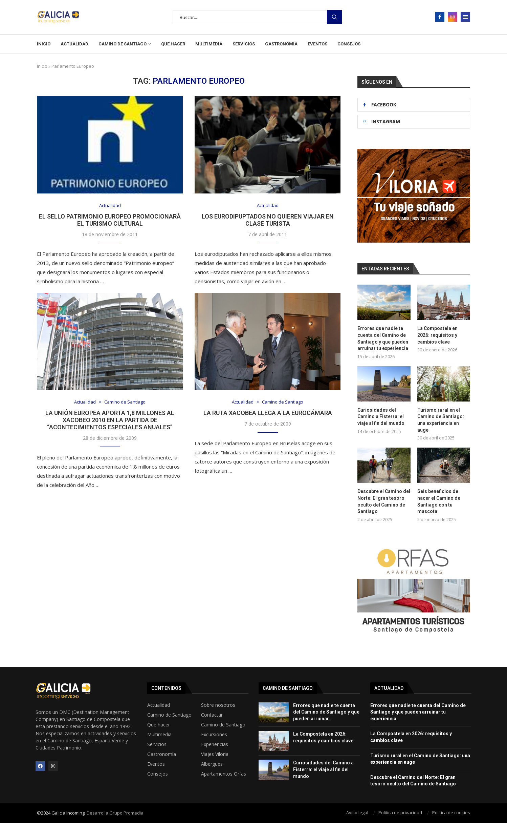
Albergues (212, 763)
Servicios (244, 43)
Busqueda (334, 17)
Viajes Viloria (214, 754)
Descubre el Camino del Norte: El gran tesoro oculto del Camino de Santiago (383, 501)
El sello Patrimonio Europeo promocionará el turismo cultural (110, 220)
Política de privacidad (400, 812)
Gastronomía (281, 43)
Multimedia (208, 43)
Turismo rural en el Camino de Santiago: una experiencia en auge (440, 420)
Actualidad (74, 43)
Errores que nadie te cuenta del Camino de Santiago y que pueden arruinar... (326, 711)
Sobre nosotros (218, 704)
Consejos (348, 43)
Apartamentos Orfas (223, 773)
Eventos (317, 43)
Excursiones (214, 734)
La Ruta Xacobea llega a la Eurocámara (267, 412)
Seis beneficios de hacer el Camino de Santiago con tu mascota (438, 501)
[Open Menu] (465, 17)
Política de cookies (451, 812)
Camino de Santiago (122, 43)
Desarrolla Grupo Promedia (115, 813)
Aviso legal (357, 812)
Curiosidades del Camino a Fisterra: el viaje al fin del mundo (380, 416)
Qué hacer (173, 43)
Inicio (43, 43)
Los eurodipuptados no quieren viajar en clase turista (268, 220)
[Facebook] (439, 17)
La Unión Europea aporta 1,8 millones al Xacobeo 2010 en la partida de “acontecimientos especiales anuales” (109, 420)
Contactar (212, 714)
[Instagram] (452, 17)
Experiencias (214, 744)
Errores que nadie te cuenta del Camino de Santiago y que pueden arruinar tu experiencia (382, 338)
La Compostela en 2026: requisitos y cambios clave (437, 335)
